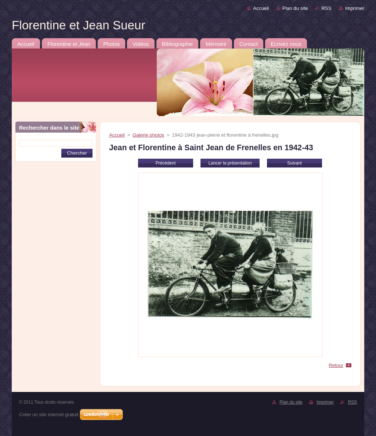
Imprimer (354, 8)
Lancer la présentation (230, 163)
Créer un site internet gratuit (48, 414)
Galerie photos (148, 135)
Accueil (261, 8)
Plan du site (295, 8)
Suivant (294, 163)
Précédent (166, 163)
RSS (326, 8)
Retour (336, 365)
